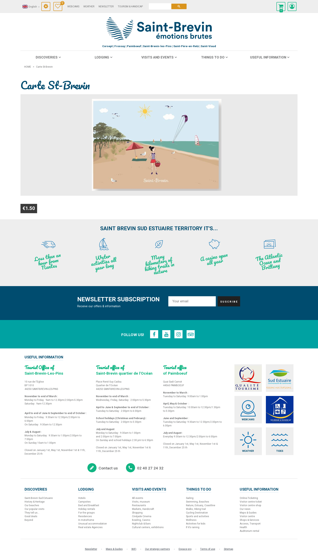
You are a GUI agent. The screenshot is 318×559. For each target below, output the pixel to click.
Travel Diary (61, 3)
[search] (160, 6)
